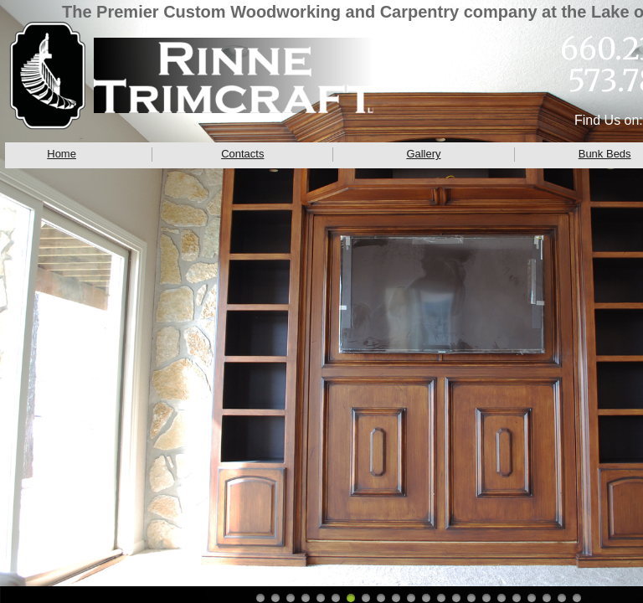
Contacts (242, 153)
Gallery (423, 153)
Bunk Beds (605, 153)
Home (61, 153)
